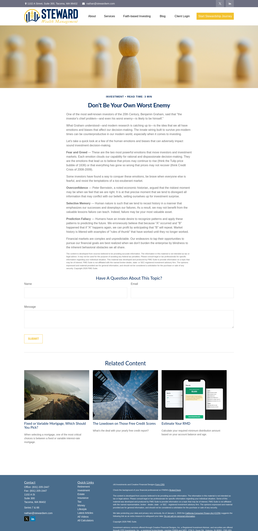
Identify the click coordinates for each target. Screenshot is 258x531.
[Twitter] (220, 3)
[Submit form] (33, 338)
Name (28, 283)
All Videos (83, 516)
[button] (92, 16)
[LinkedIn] (230, 3)
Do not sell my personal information (179, 516)
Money (81, 505)
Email (134, 283)
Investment (84, 490)
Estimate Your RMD (176, 423)
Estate (81, 494)
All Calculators (86, 520)
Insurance (83, 497)
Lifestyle (82, 509)
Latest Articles (85, 512)
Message (30, 306)
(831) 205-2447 (40, 487)
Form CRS (159, 484)
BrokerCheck (175, 490)
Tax (80, 501)
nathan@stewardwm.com (98, 3)
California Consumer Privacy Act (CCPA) (203, 513)
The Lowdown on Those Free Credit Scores (124, 423)
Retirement (84, 486)
